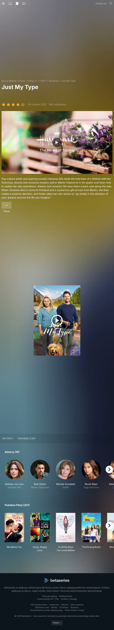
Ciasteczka (54, 604)
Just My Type (69, 80)
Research (75, 607)
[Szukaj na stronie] (111, 3)
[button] (14, 474)
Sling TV (32, 80)
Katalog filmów (65, 596)
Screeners (63, 607)
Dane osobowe (76, 604)
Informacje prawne (39, 604)
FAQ (57, 599)
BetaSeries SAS (42, 607)
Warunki (64, 604)
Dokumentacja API (45, 599)
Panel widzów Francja (74, 610)
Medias (54, 607)
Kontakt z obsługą (69, 599)
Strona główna (9, 80)
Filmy (22, 80)
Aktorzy (7, 438)
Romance (54, 80)
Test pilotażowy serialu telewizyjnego (46, 610)
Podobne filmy (27, 438)
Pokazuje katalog (49, 596)
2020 (43, 80)
